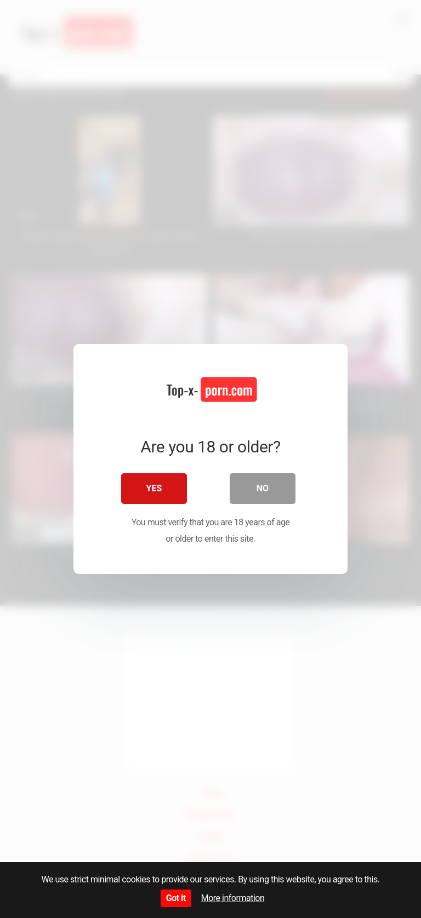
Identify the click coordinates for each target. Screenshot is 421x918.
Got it (176, 898)
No (263, 488)
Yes (154, 488)
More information (232, 898)
